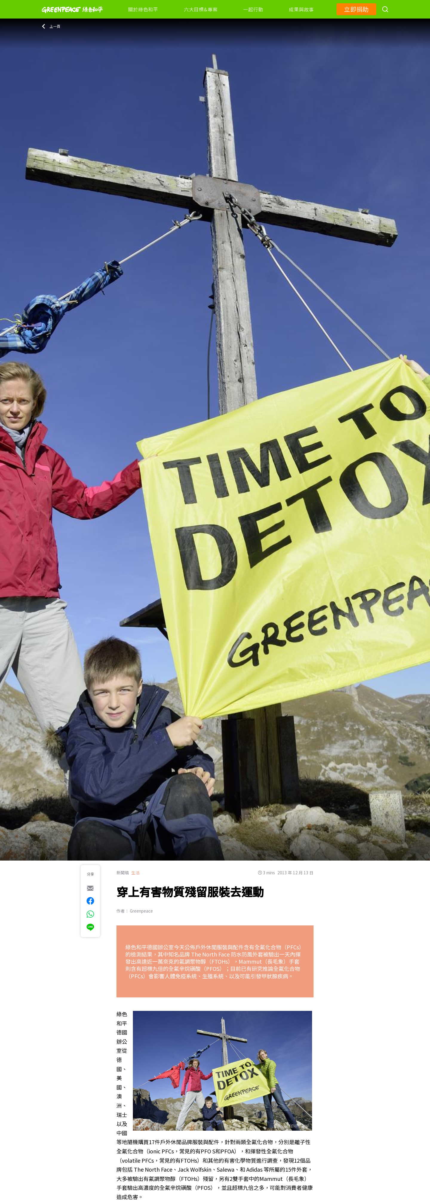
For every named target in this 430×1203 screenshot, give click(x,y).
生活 (135, 873)
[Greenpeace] (72, 17)
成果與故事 (301, 9)
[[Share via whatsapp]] (90, 914)
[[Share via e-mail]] (90, 888)
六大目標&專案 (200, 9)
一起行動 (253, 9)
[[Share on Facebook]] (90, 901)
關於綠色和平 (143, 9)
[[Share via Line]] (90, 927)
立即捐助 (356, 9)
